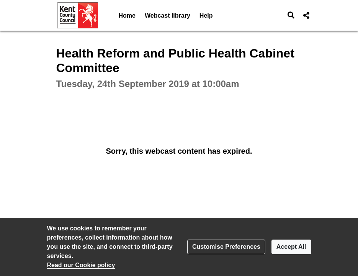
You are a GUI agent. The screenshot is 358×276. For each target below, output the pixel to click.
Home (127, 15)
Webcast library (167, 15)
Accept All (291, 246)
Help (206, 15)
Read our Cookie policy (81, 265)
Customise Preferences (226, 246)
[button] (291, 15)
